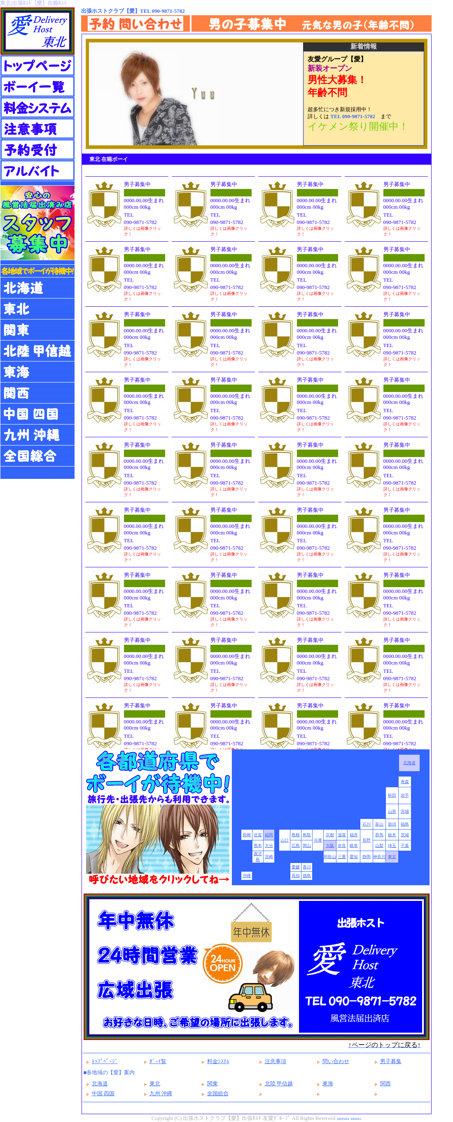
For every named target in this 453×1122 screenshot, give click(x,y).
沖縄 (247, 875)
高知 (296, 875)
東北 (154, 1083)
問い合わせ (335, 1061)
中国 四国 (103, 1093)
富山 (379, 824)
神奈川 (379, 856)
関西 (385, 1083)
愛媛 (296, 867)
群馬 (379, 835)
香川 (307, 867)
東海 (327, 1083)
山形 (392, 811)
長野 (366, 840)
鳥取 (307, 835)
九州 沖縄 (160, 1093)
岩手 (405, 795)
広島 (296, 845)
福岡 (269, 835)
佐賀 (258, 835)
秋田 (392, 795)
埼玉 (392, 845)
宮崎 (269, 856)
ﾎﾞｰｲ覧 (157, 1061)
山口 (284, 840)
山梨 (379, 845)
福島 (405, 824)
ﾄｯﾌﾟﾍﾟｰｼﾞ (105, 1061)
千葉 (405, 845)
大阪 (330, 845)
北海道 (409, 762)
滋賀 (342, 835)
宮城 (405, 811)
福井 (354, 835)
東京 (392, 856)
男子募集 (391, 1061)
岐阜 (354, 845)
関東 (212, 1083)
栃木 (392, 835)
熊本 (258, 845)
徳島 (307, 875)
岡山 (307, 845)
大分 (269, 845)
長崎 (247, 835)
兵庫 (318, 840)
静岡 (366, 856)
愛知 (354, 856)
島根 (296, 835)
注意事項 (275, 1061)
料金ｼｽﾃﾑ (218, 1061)
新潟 (392, 824)
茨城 (405, 835)
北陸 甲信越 (279, 1083)
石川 (366, 824)
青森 (405, 781)
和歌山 (330, 856)
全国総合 (218, 1093)
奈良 (342, 845)
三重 (342, 856)
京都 (330, 835)
